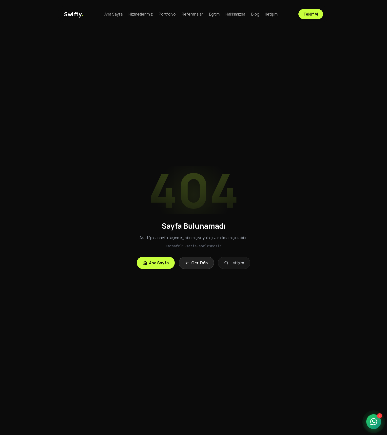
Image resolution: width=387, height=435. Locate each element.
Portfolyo (167, 14)
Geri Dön (196, 263)
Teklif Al (310, 14)
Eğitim (214, 14)
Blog (255, 14)
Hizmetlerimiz (141, 14)
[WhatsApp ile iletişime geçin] (373, 421)
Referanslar (192, 14)
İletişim (271, 14)
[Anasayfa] (74, 14)
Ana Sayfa (113, 14)
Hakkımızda (235, 14)
